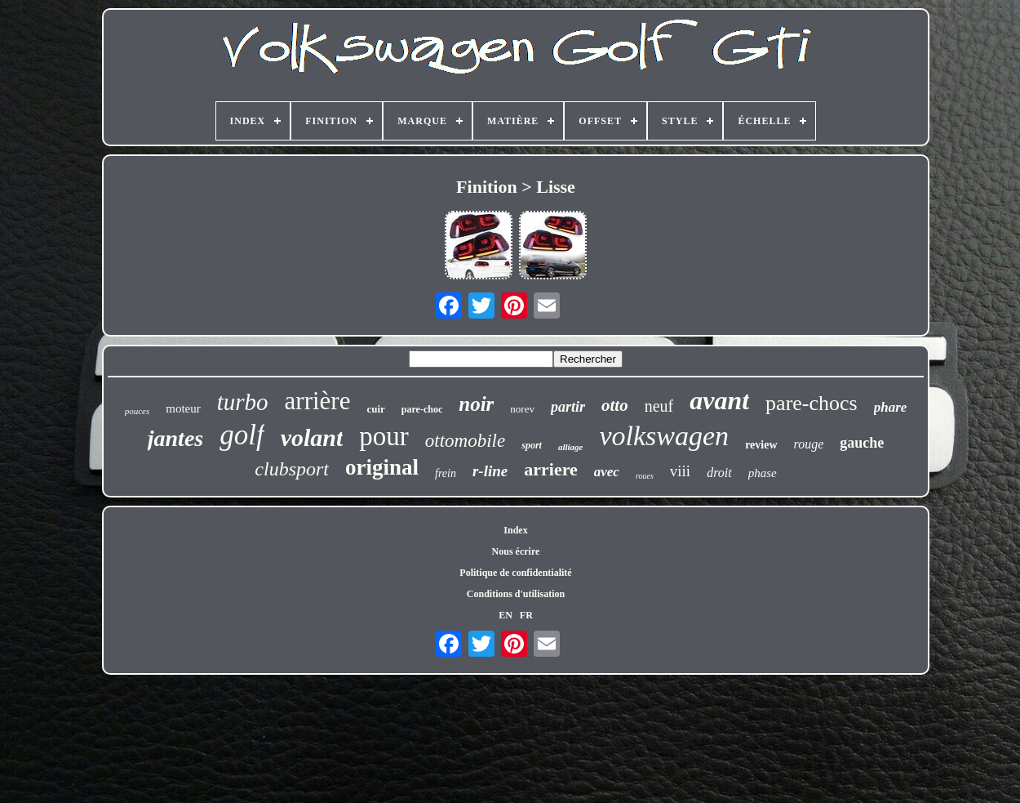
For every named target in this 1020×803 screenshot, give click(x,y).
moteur (183, 408)
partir (568, 407)
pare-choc (421, 409)
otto (614, 405)
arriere (551, 469)
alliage (570, 447)
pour (384, 436)
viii (680, 471)
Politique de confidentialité (515, 572)
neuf (659, 406)
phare (890, 407)
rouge (809, 444)
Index (515, 530)
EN (505, 615)
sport (531, 445)
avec (606, 472)
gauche (862, 443)
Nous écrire (516, 551)
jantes (175, 438)
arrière (318, 400)
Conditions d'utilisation (516, 594)
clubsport (292, 469)
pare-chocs (811, 403)
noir (476, 404)
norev (522, 409)
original (382, 467)
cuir (375, 409)
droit (719, 473)
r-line (490, 471)
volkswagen (664, 436)
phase (762, 473)
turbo (242, 402)
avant (719, 400)
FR (526, 615)
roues (645, 475)
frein (445, 473)
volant (312, 437)
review (761, 445)
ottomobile (465, 440)
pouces (137, 411)
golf (242, 435)
